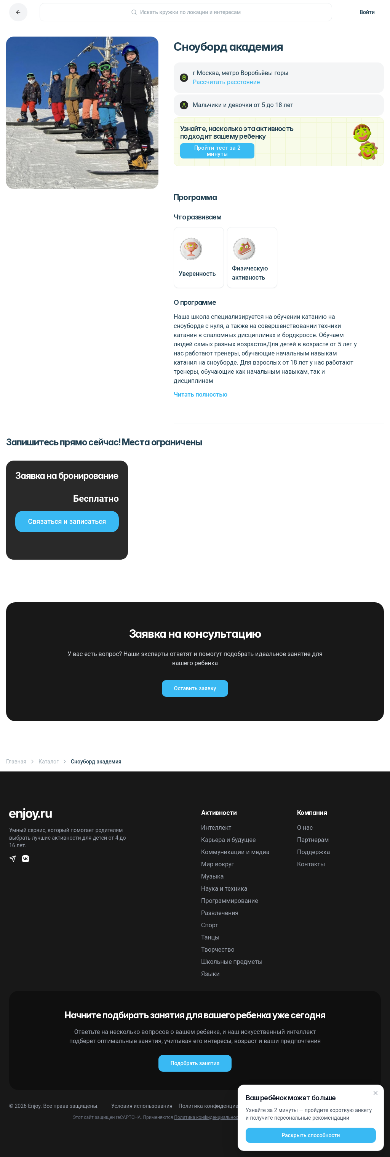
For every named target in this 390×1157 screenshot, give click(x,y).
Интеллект (216, 827)
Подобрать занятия (195, 1063)
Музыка (212, 876)
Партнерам (313, 839)
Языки (210, 974)
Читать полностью (200, 394)
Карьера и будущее (228, 839)
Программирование (229, 900)
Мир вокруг (217, 864)
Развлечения (219, 913)
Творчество (218, 949)
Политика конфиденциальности (219, 1106)
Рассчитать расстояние (226, 82)
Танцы (210, 937)
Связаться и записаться (67, 521)
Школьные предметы (231, 961)
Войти (367, 12)
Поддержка (313, 852)
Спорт (209, 925)
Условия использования (142, 1106)
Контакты (311, 864)
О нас (305, 827)
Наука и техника (224, 888)
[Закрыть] (375, 1093)
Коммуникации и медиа (235, 852)
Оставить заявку (195, 688)
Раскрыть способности (310, 1135)
